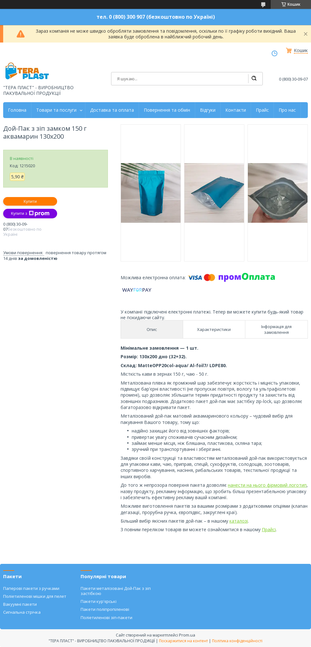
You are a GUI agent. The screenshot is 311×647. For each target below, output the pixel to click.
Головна (17, 110)
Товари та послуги (56, 110)
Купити (30, 201)
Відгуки (207, 110)
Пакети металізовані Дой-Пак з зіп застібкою (116, 590)
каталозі (238, 521)
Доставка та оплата (112, 110)
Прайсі (269, 529)
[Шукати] (254, 78)
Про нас (287, 110)
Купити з (30, 213)
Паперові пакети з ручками (31, 588)
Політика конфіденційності (237, 641)
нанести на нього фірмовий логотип (267, 485)
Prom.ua (187, 635)
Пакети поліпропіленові (105, 609)
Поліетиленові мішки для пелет (34, 596)
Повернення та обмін (167, 110)
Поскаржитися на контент (183, 641)
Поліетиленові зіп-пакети (106, 617)
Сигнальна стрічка (22, 612)
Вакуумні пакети (20, 604)
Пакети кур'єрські (98, 601)
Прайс (262, 110)
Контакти (235, 110)
